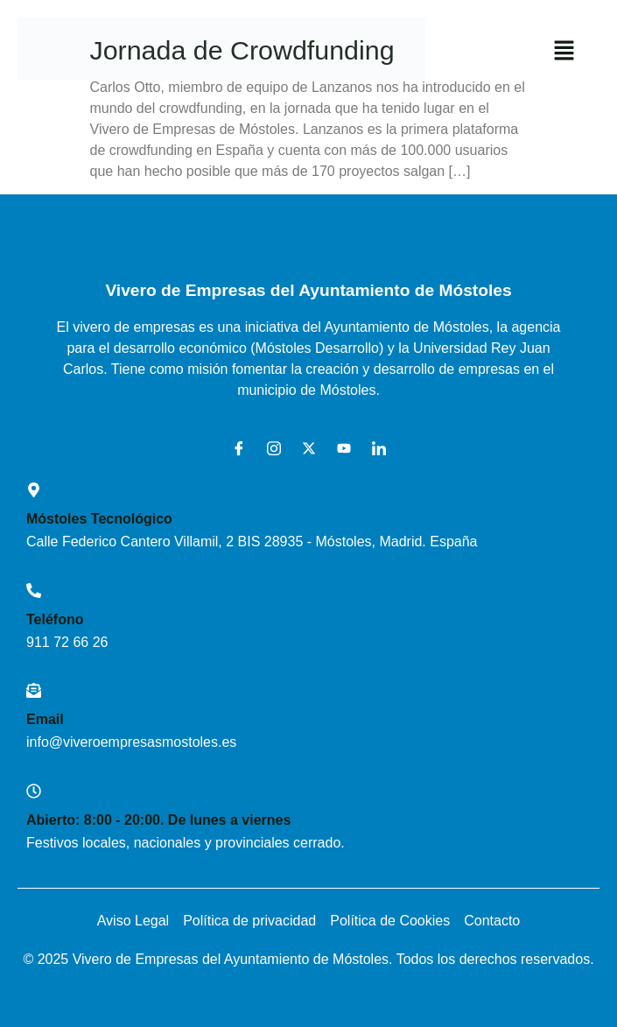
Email (45, 719)
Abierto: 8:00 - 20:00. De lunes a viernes (158, 819)
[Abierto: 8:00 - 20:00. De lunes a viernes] (33, 791)
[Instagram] (268, 448)
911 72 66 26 (67, 642)
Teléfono (54, 619)
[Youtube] (338, 448)
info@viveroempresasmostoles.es (131, 742)
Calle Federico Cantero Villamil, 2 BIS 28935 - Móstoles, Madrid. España (252, 541)
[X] (303, 448)
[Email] (33, 690)
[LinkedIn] (373, 448)
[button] (564, 51)
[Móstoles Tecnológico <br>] (33, 489)
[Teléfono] (33, 590)
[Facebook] (233, 448)
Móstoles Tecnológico (99, 518)
